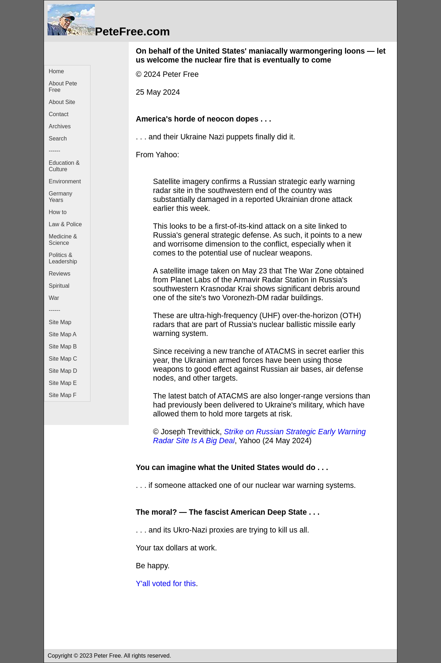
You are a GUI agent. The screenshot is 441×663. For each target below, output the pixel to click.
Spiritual (59, 286)
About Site (62, 102)
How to (58, 212)
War (54, 298)
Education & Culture (64, 166)
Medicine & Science (63, 239)
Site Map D (63, 371)
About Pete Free (63, 86)
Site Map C (63, 359)
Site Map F (62, 395)
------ (54, 151)
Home (56, 71)
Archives (59, 126)
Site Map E (63, 383)
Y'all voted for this (166, 583)
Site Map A (62, 334)
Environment (65, 181)
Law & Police (65, 224)
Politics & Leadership (63, 258)
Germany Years (60, 197)
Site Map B (63, 346)
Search (58, 138)
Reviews (59, 274)
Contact (58, 114)
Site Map (60, 322)
